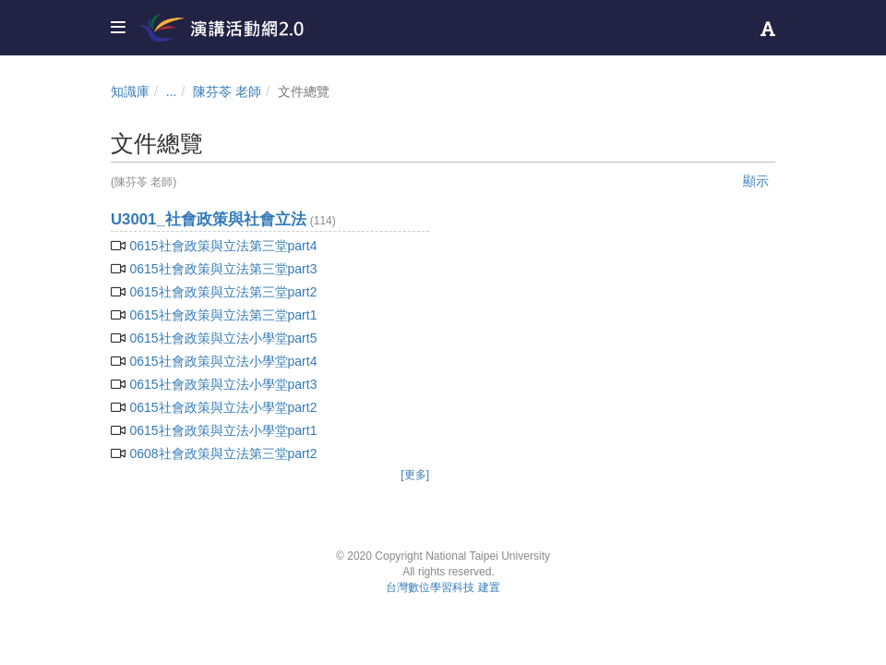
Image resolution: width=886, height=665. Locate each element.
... (171, 91)
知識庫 (130, 91)
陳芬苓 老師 (227, 91)
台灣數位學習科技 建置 (442, 587)
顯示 (756, 181)
